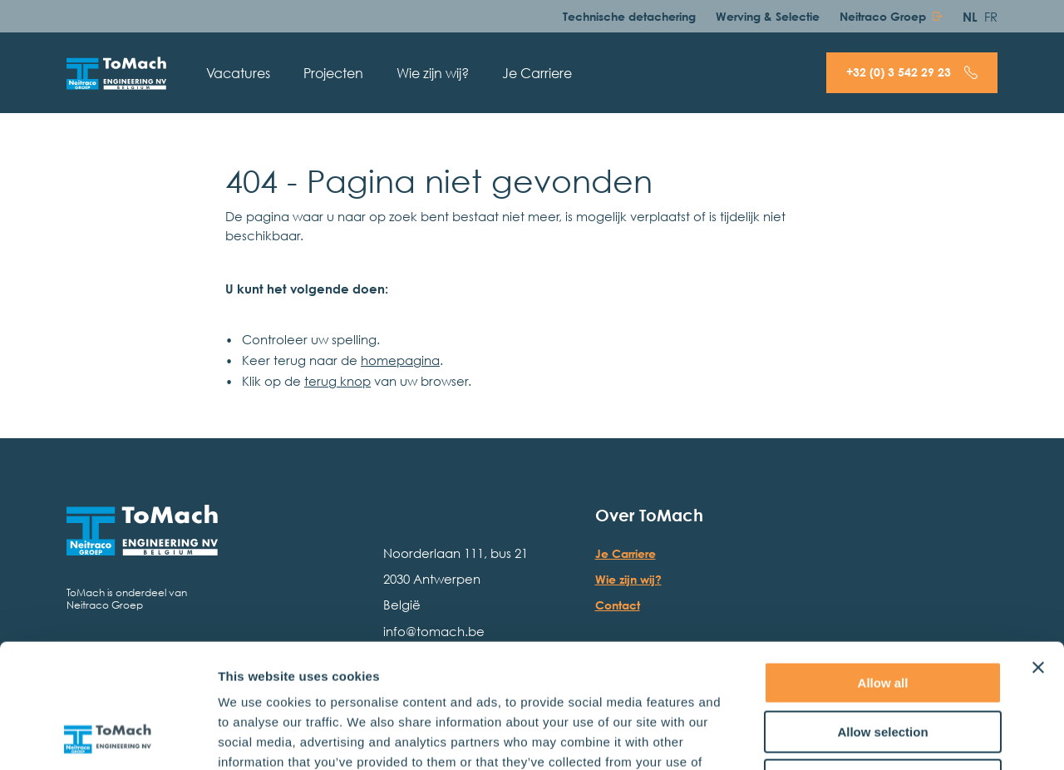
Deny (883, 664)
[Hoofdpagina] (116, 73)
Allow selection (882, 616)
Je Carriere (537, 73)
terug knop (337, 380)
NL (970, 16)
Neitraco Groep (883, 16)
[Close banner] (1038, 551)
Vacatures (238, 73)
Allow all (883, 567)
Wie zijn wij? (433, 73)
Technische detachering (629, 16)
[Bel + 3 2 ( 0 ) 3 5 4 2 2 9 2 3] (912, 72)
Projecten (333, 73)
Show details (872, 737)
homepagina (400, 360)
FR (991, 16)
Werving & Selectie (768, 16)
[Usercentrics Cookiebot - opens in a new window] (107, 737)
